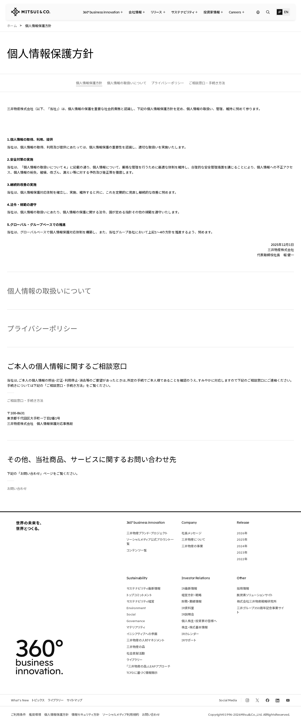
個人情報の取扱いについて (49, 290)
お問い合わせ (17, 488)
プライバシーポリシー (42, 328)
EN (286, 11)
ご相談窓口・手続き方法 (25, 400)
